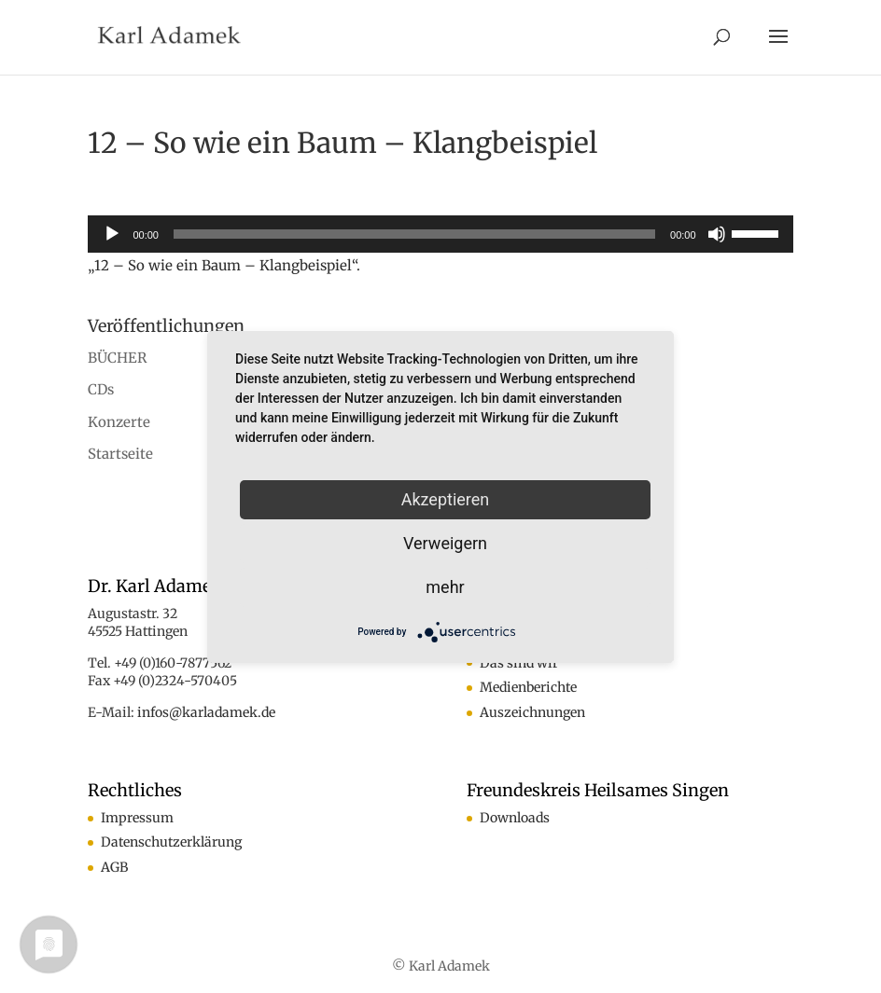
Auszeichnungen (532, 712)
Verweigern (445, 543)
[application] (440, 234)
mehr (445, 587)
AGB (114, 867)
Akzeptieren (445, 499)
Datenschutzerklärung (171, 842)
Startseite (120, 453)
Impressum (137, 817)
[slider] (414, 234)
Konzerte (119, 422)
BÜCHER (117, 357)
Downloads (515, 817)
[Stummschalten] (716, 234)
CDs (101, 389)
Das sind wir (519, 663)
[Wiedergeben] (112, 234)
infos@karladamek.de (206, 712)
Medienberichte (528, 687)
